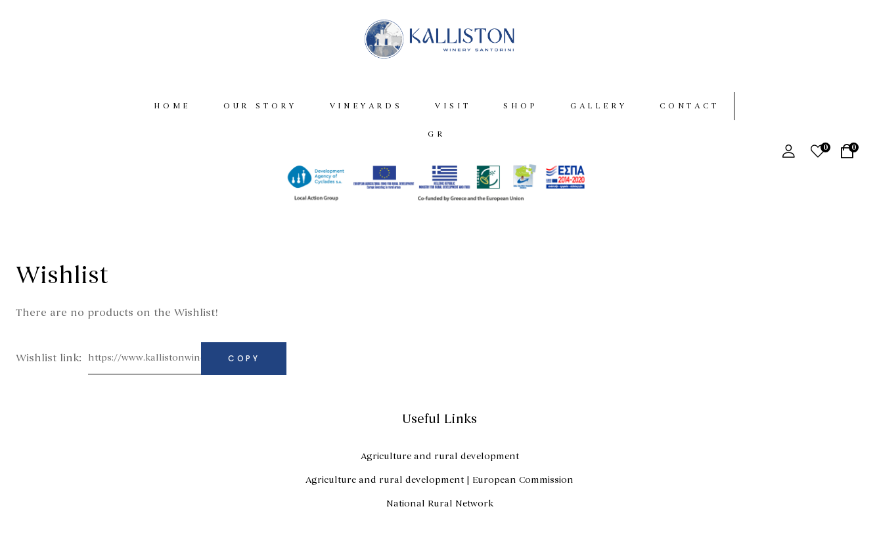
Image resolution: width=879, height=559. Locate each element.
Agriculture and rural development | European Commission (439, 485)
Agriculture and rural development (440, 462)
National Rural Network (439, 509)
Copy (243, 364)
